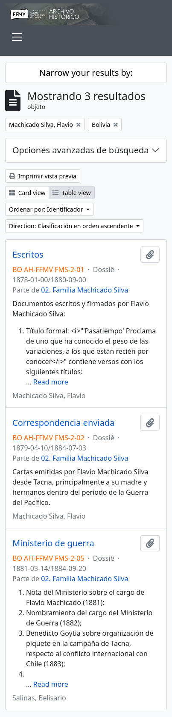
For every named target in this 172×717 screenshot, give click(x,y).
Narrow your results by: (86, 72)
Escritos (28, 255)
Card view (27, 193)
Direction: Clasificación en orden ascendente (71, 226)
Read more (50, 382)
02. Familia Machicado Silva (84, 290)
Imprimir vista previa (42, 176)
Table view (71, 193)
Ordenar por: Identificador (47, 209)
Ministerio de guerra (53, 543)
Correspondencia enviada (63, 423)
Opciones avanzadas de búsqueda (80, 150)
